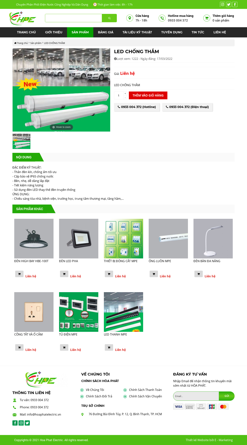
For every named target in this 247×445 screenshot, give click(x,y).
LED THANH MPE (115, 334)
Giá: (116, 74)
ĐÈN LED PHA (68, 261)
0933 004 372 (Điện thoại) (187, 107)
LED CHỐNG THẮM (54, 43)
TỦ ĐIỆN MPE (68, 334)
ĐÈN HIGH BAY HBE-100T (31, 261)
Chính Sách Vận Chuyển (145, 396)
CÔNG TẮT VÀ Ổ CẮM (28, 334)
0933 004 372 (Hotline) (137, 107)
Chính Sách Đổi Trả (99, 396)
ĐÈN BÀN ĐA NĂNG (206, 261)
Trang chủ (21, 43)
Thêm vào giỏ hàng (148, 95)
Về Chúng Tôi (95, 390)
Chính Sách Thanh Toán (145, 390)
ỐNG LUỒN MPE (160, 261)
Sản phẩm (35, 43)
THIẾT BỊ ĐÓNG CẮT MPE (121, 261)
